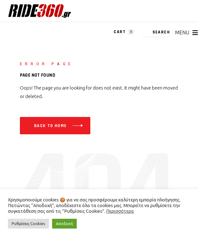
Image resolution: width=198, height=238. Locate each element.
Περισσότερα (120, 211)
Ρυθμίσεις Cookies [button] (28, 223)
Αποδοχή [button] (64, 223)
